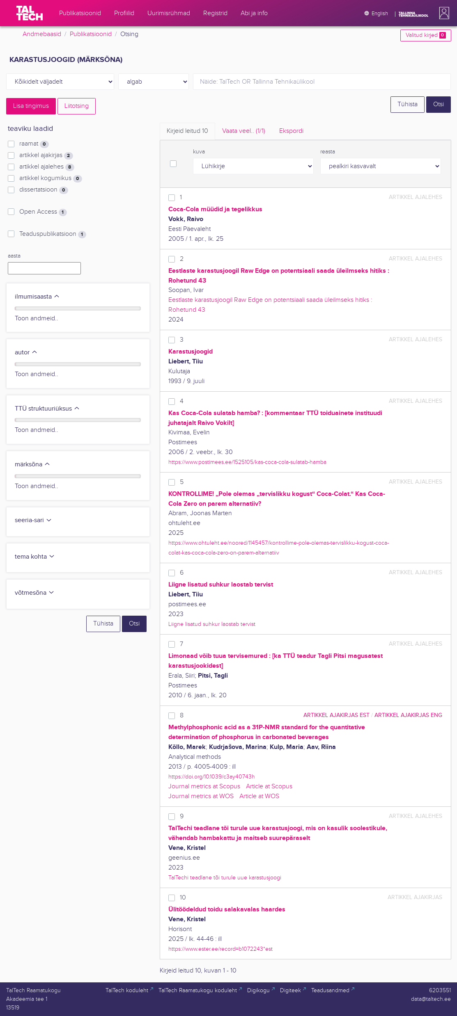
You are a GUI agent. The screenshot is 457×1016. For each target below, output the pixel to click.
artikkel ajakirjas (46, 155)
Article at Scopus (269, 786)
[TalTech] (29, 13)
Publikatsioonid (91, 34)
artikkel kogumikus (50, 178)
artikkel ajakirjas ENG (408, 715)
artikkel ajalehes (46, 167)
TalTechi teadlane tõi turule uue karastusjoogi (224, 877)
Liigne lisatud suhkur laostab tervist (211, 624)
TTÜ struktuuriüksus (47, 409)
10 (183, 898)
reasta (327, 151)
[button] (443, 13)
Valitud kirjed (426, 35)
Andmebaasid (42, 34)
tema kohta (35, 557)
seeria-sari (33, 520)
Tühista (407, 104)
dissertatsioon (43, 190)
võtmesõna (35, 593)
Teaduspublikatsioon (52, 234)
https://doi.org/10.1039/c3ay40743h (211, 776)
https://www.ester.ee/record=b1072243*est (220, 948)
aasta (14, 256)
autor (26, 352)
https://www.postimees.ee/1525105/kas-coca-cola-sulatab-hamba (247, 462)
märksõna (33, 464)
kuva (199, 151)
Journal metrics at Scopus (204, 786)
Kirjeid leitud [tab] (187, 131)
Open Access (43, 212)
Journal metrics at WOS (201, 796)
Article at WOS (259, 796)
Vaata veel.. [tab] (243, 131)
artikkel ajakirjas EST (336, 715)
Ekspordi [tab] (291, 131)
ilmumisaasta (37, 297)
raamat (33, 144)
